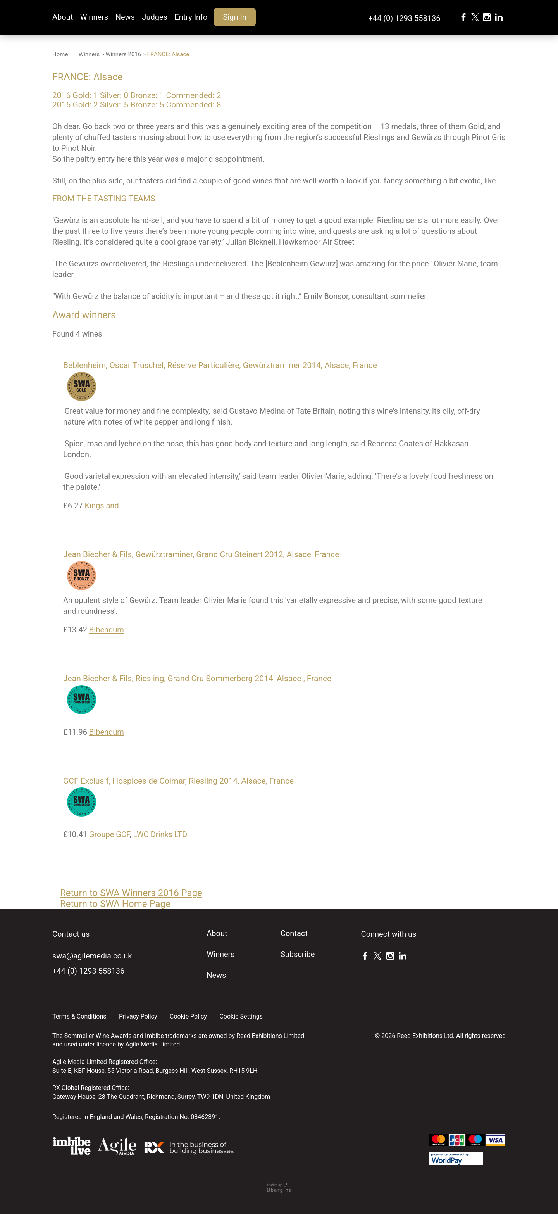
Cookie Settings (241, 1016)
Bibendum (106, 629)
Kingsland (102, 505)
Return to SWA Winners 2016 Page (131, 893)
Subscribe (298, 954)
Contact (294, 933)
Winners (94, 17)
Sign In (234, 17)
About (62, 17)
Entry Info (190, 17)
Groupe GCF (109, 834)
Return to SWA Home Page (115, 903)
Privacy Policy (138, 1016)
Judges (154, 17)
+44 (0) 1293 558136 (404, 18)
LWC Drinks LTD (160, 834)
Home (60, 54)
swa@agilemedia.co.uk (92, 955)
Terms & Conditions (79, 1016)
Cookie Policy (188, 1016)
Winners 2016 (123, 54)
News (125, 17)
